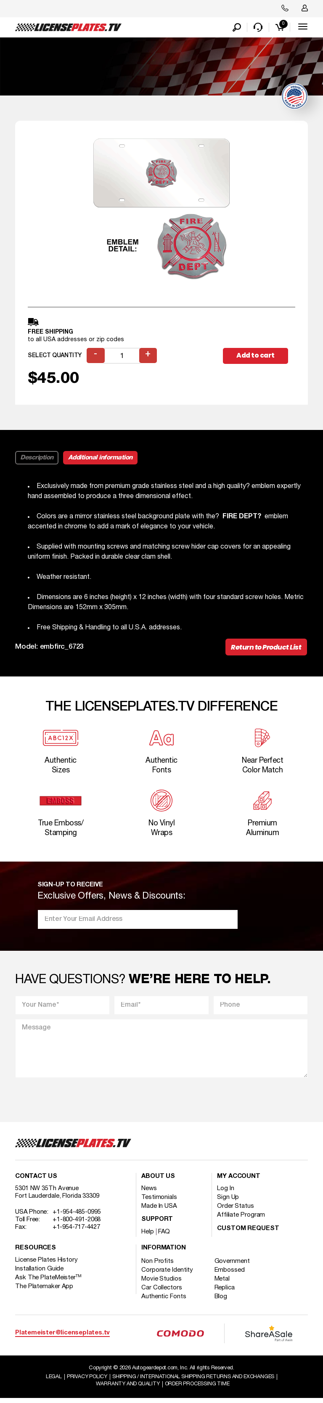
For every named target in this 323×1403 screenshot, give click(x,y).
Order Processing (198, 1388)
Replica (227, 1292)
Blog (223, 1301)
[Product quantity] (123, 356)
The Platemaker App (44, 1291)
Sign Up (228, 1201)
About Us (158, 1181)
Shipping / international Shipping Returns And (194, 1381)
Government (234, 1265)
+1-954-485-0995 (77, 1216)
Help (147, 1236)
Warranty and (126, 1388)
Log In (225, 1193)
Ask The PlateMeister (48, 1282)
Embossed (232, 1274)
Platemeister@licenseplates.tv (62, 1337)
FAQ (164, 1236)
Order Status (235, 1210)
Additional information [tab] (100, 458)
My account (238, 1181)
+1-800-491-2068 (77, 1224)
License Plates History (46, 1264)
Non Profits (157, 1265)
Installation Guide (39, 1273)
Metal (224, 1283)
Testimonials (159, 1201)
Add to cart (258, 356)
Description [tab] (36, 458)
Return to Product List (265, 648)
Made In (159, 1210)
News (149, 1193)
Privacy (84, 1381)
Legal (50, 1381)
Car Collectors (161, 1292)
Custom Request (248, 1233)
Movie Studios (161, 1283)
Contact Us (36, 1181)
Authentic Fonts (163, 1301)
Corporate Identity (167, 1274)
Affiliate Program (241, 1219)
